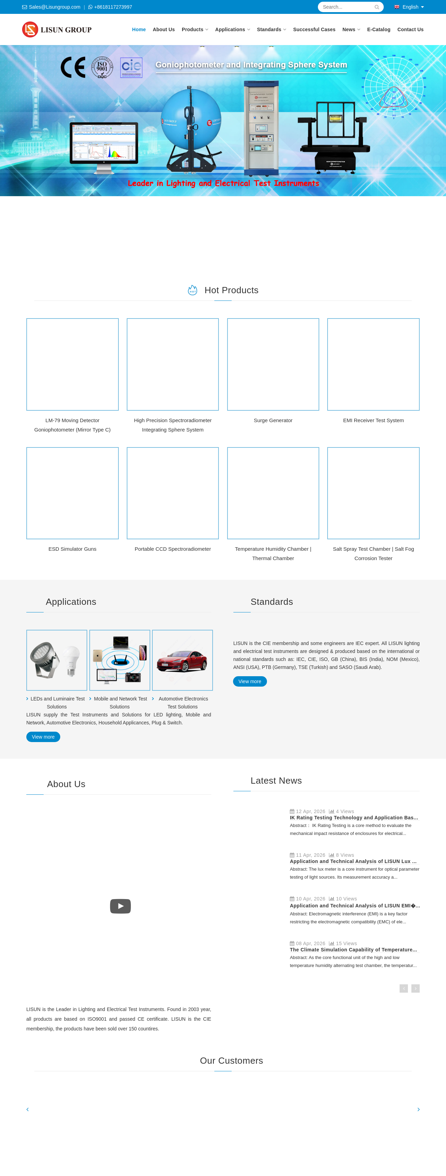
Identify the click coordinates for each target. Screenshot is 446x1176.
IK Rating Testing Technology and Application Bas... (354, 817)
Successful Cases (314, 29)
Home (139, 29)
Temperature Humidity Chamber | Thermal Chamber (273, 553)
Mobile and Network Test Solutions (120, 702)
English (406, 7)
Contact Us (411, 29)
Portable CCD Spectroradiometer (173, 549)
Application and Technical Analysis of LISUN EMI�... (355, 905)
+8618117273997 (113, 7)
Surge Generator (273, 420)
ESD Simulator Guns (72, 549)
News (348, 29)
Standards (269, 29)
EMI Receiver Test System (373, 420)
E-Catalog (379, 29)
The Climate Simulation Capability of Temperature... (353, 949)
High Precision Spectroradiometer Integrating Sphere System (173, 425)
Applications (230, 29)
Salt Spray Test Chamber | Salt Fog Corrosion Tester (373, 553)
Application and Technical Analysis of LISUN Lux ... (353, 861)
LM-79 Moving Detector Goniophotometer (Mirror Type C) (72, 425)
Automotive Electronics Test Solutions (183, 702)
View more (43, 737)
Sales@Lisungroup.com (54, 7)
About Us (164, 29)
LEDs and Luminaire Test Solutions (57, 702)
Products (192, 29)
